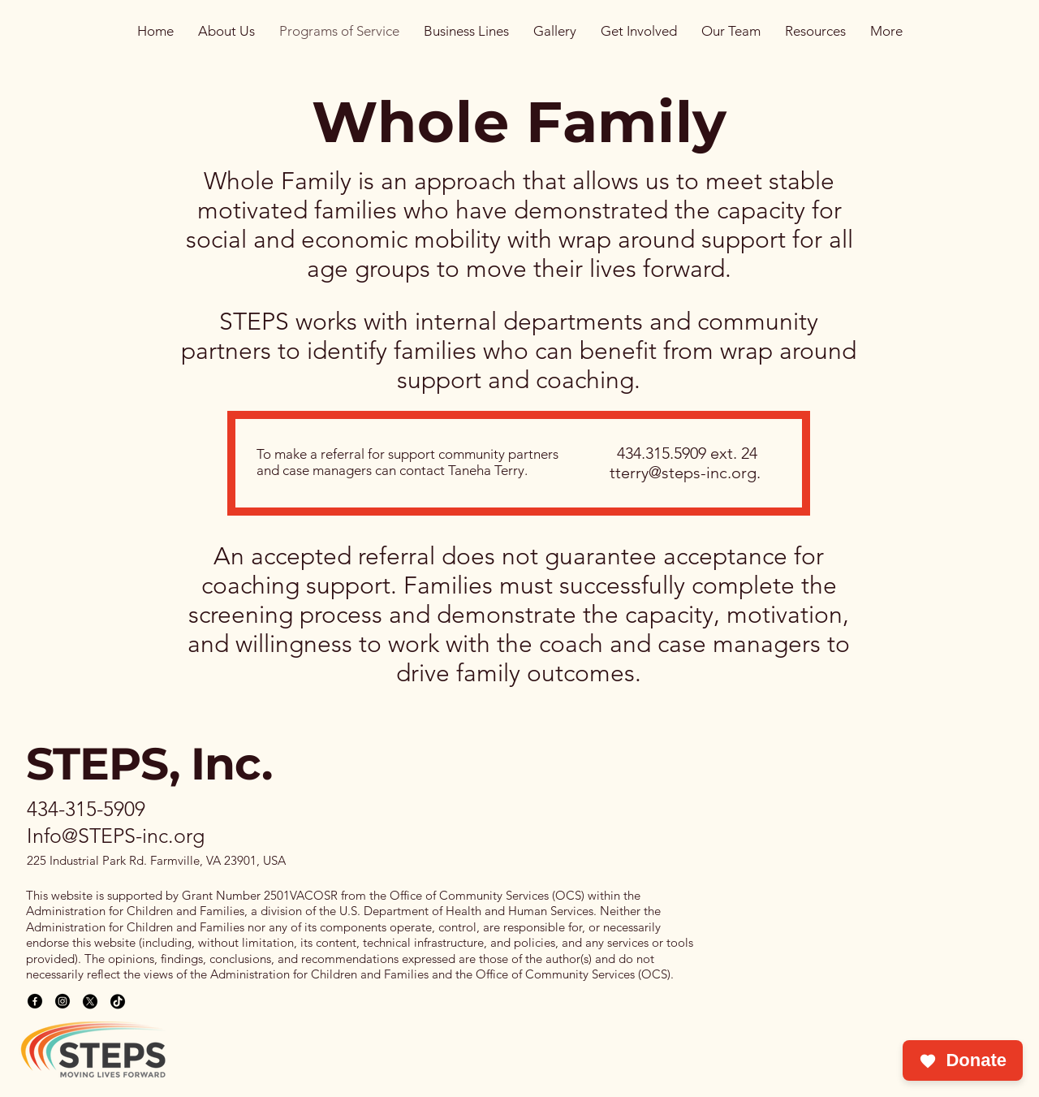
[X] (90, 1001)
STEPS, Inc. (149, 763)
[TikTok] (118, 1001)
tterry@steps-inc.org (683, 472)
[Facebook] (35, 1001)
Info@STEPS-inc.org (116, 835)
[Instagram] (62, 1001)
